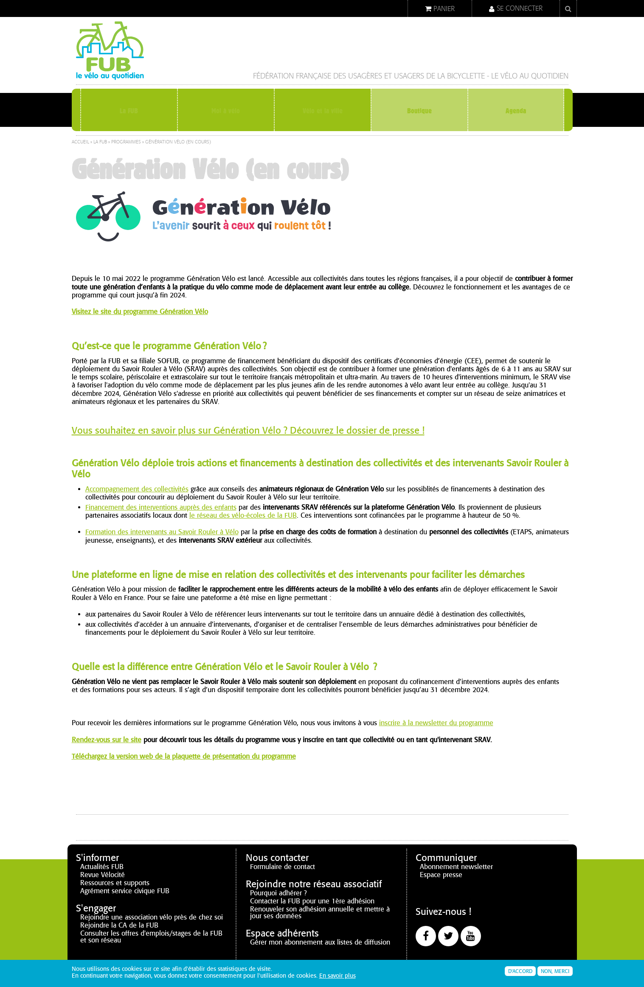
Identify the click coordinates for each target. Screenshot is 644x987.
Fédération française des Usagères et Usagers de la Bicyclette (369, 76)
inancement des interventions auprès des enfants (162, 507)
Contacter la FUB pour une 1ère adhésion (312, 901)
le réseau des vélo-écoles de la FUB (243, 515)
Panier (444, 9)
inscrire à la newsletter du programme (436, 723)
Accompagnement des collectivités (136, 489)
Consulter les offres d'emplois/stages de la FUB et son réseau (151, 936)
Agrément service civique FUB (124, 891)
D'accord (520, 972)
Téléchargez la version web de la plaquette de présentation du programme (184, 756)
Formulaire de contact (282, 867)
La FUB (129, 110)
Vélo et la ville (322, 110)
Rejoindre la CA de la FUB (119, 925)
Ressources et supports (114, 883)
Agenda (516, 110)
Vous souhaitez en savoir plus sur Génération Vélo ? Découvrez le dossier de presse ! (248, 430)
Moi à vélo (226, 110)
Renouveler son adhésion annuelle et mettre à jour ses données (320, 912)
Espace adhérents (282, 933)
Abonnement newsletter (456, 867)
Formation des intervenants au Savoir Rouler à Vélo (162, 532)
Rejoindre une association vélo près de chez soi (151, 917)
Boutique (419, 110)
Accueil (80, 142)
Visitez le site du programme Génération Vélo (140, 312)
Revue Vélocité (102, 875)
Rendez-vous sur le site (106, 740)
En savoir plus (337, 976)
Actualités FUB (102, 867)
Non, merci (555, 972)
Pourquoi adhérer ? (278, 893)
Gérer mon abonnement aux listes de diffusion (320, 942)
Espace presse (441, 875)
